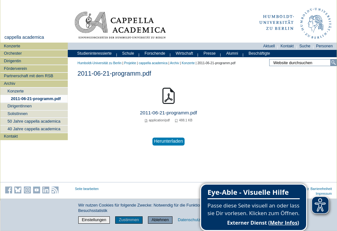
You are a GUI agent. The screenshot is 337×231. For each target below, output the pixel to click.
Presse (210, 53)
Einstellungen (94, 219)
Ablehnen (160, 219)
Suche (305, 46)
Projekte (130, 63)
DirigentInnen (19, 106)
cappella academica (24, 37)
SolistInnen (17, 113)
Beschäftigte (259, 53)
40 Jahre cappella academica (33, 128)
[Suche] (333, 62)
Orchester (13, 53)
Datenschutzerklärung (197, 219)
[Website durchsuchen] (302, 62)
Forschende (154, 53)
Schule (128, 53)
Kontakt (11, 136)
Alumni (232, 53)
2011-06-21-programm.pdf (35, 98)
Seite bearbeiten (87, 189)
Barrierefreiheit (321, 189)
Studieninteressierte (94, 53)
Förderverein (15, 68)
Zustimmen (129, 219)
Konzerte (12, 46)
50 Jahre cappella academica (33, 121)
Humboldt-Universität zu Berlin (100, 63)
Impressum (324, 193)
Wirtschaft (184, 53)
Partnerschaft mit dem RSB (28, 75)
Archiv (9, 83)
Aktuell (269, 46)
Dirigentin (12, 60)
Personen (324, 46)
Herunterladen (168, 141)
